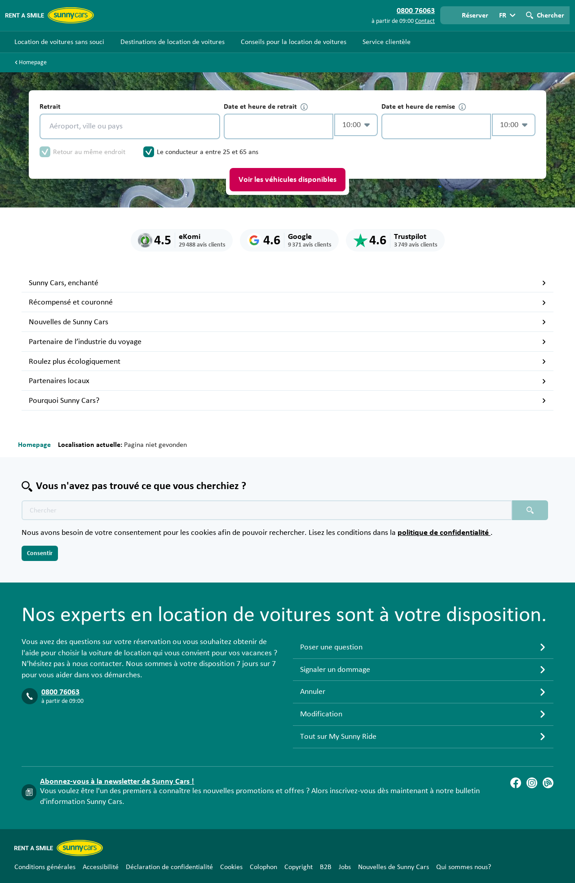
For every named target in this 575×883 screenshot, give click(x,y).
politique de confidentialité (444, 533)
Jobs (345, 866)
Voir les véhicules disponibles (287, 180)
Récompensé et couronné (287, 302)
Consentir (40, 553)
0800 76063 (60, 692)
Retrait (50, 106)
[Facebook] (515, 782)
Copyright (298, 866)
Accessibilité (101, 866)
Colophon (263, 866)
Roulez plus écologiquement (287, 362)
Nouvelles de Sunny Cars (287, 322)
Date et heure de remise (423, 106)
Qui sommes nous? (463, 866)
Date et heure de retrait (266, 106)
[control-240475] (278, 126)
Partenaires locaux (287, 381)
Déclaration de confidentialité (169, 866)
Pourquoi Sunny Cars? (287, 401)
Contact (425, 21)
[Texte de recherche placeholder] (267, 510)
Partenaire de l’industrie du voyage (287, 342)
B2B (326, 866)
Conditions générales (44, 866)
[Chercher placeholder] (530, 510)
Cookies (231, 866)
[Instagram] (531, 782)
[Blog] (548, 782)
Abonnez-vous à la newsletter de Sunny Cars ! (117, 781)
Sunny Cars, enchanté (287, 283)
